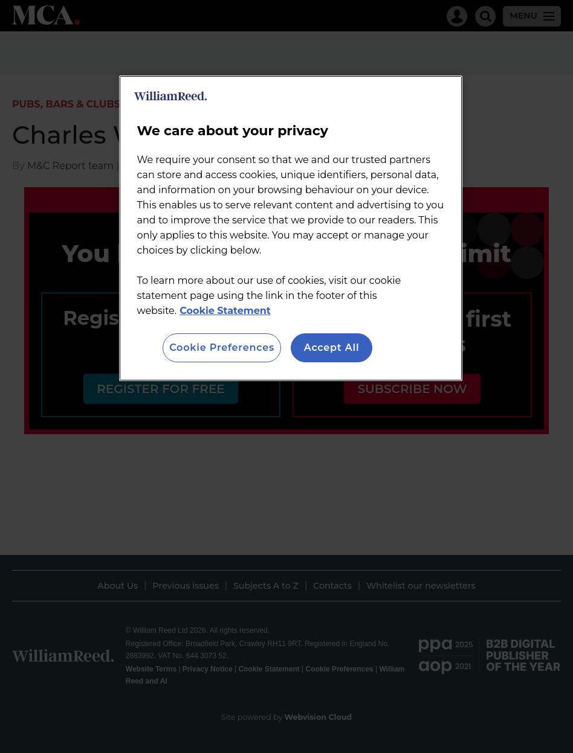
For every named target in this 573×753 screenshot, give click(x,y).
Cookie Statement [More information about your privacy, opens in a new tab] (225, 310)
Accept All (332, 347)
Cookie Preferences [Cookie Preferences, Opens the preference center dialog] (221, 347)
